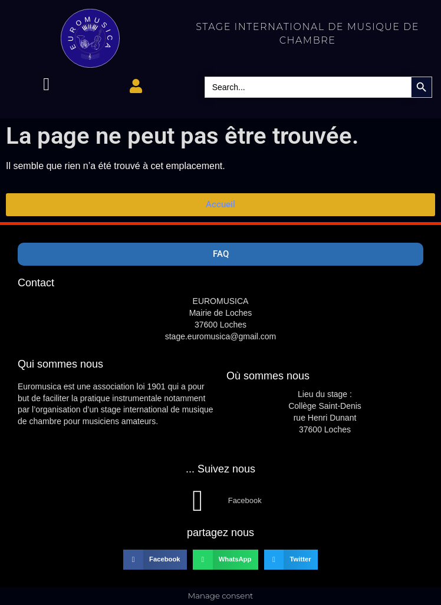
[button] (46, 84)
